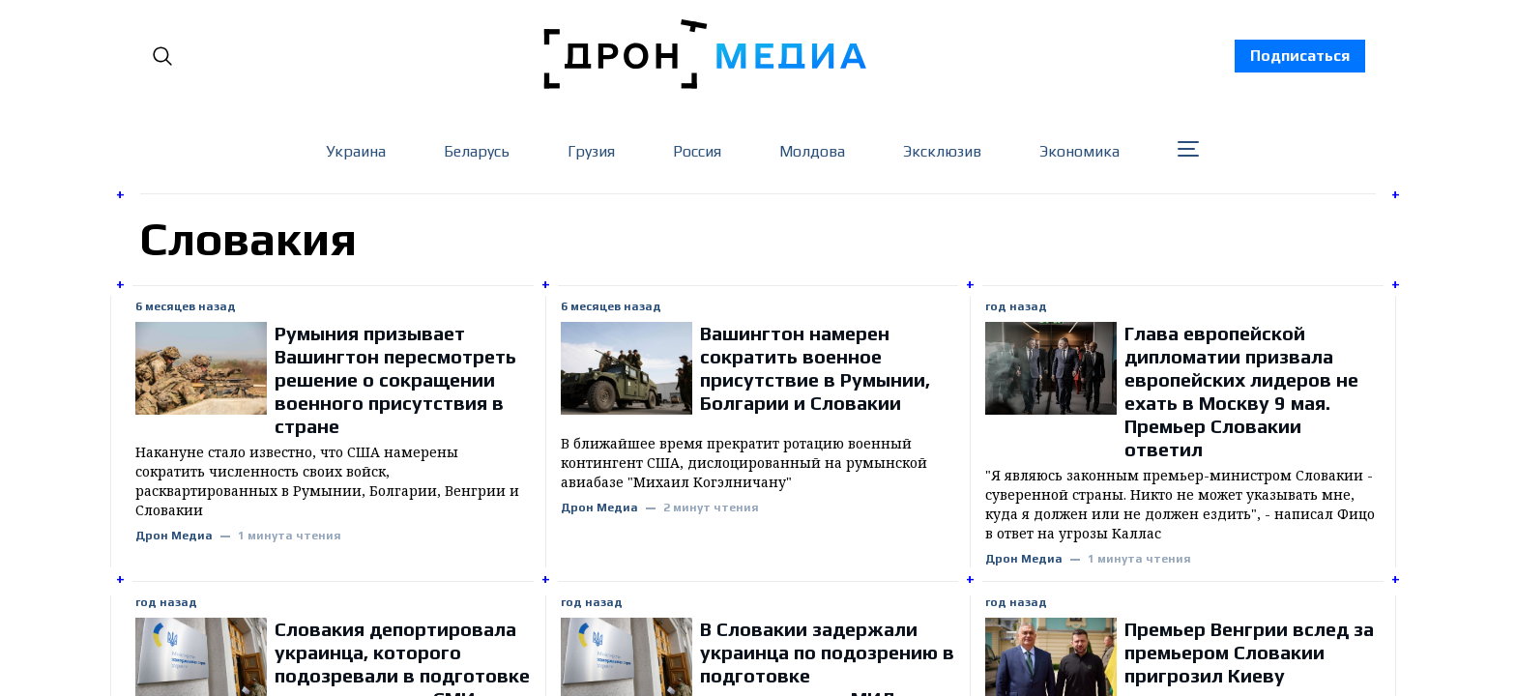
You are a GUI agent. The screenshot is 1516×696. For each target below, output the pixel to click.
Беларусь (477, 151)
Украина (356, 151)
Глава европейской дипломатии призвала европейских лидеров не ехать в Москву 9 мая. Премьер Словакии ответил (1241, 391)
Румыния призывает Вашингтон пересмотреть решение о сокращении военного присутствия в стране (395, 379)
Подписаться (1300, 55)
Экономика (1079, 151)
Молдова (812, 151)
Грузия (591, 151)
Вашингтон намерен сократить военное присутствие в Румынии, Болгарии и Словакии (815, 368)
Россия (697, 151)
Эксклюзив (942, 151)
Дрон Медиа (174, 536)
